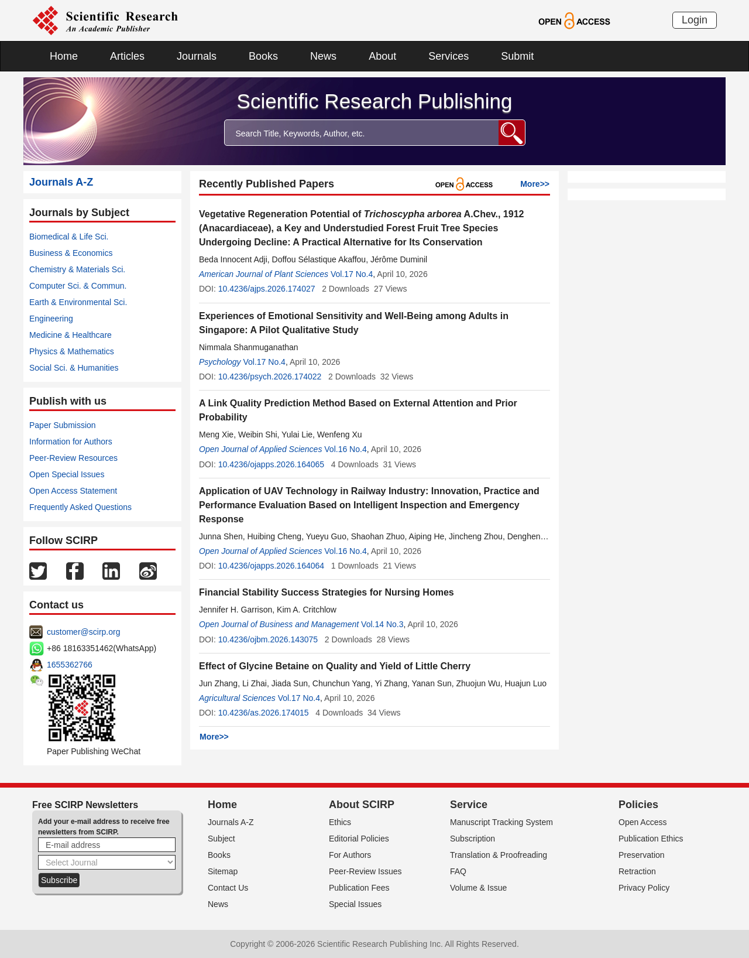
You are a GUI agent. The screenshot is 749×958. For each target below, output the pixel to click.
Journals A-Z (231, 822)
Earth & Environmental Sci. (78, 302)
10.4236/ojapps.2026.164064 (271, 565)
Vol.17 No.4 (352, 274)
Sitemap (223, 871)
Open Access (643, 822)
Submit (517, 56)
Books (263, 56)
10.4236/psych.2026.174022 (270, 376)
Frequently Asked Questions (80, 507)
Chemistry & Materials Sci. (77, 269)
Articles (127, 56)
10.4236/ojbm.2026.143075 (268, 639)
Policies (638, 804)
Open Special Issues (66, 474)
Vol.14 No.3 (382, 624)
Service (468, 804)
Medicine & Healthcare (70, 335)
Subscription (472, 838)
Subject (221, 838)
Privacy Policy (644, 887)
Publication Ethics (651, 838)
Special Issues (355, 904)
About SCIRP (361, 804)
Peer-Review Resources (73, 458)
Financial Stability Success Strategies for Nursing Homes (326, 592)
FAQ (458, 871)
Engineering (51, 318)
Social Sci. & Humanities (74, 367)
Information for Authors (70, 441)
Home (64, 56)
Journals (197, 56)
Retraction (637, 871)
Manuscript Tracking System (501, 822)
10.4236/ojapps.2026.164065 (271, 464)
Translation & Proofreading (498, 855)
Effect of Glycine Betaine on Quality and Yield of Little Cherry (334, 666)
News (323, 56)
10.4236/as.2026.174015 (263, 712)
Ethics (340, 822)
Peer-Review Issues (365, 871)
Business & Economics (70, 253)
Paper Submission (62, 425)
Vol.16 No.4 (345, 449)
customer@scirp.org (83, 632)
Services (448, 56)
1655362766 (69, 664)
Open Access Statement (73, 490)
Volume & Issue (478, 887)
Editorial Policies (359, 838)
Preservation (642, 855)
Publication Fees (359, 887)
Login (694, 20)
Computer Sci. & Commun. (78, 285)
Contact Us (228, 887)
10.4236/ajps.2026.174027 (266, 288)
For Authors (350, 855)
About (382, 56)
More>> (534, 184)
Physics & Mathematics (71, 351)
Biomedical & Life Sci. (68, 236)
